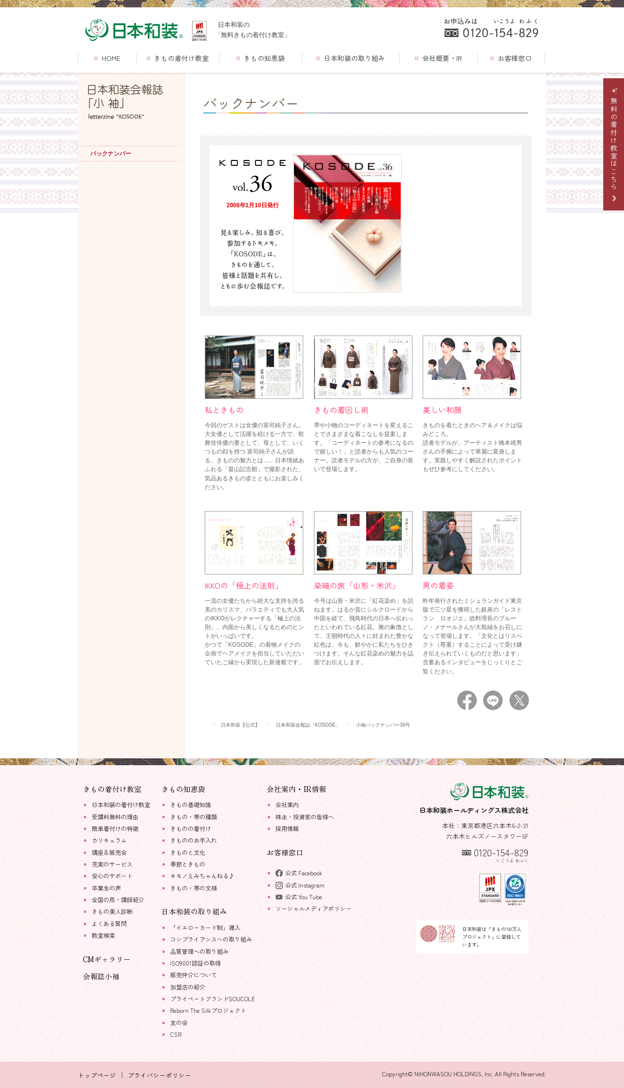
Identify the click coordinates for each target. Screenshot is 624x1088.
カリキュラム (109, 840)
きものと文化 (187, 852)
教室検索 (103, 935)
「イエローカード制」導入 (205, 927)
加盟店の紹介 (187, 987)
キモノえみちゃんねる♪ (202, 875)
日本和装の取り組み (350, 58)
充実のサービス (112, 864)
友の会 (179, 1022)
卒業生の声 (106, 888)
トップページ (97, 1075)
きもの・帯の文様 (193, 888)
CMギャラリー (107, 959)
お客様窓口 (511, 58)
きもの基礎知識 (190, 804)
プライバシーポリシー (159, 1075)
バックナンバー (110, 153)
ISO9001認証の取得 (195, 963)
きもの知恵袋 (260, 58)
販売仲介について (193, 974)
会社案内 (287, 804)
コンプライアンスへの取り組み (211, 939)
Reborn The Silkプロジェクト (208, 1010)
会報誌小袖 (101, 976)
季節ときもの (187, 864)
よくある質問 (109, 923)
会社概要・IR (438, 58)
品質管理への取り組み (199, 951)
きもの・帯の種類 (193, 816)
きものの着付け (190, 828)
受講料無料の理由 (115, 816)
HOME (107, 58)
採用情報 (287, 828)
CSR (175, 1034)
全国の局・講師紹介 (118, 899)
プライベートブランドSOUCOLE (212, 998)
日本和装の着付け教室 (121, 804)
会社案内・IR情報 (296, 789)
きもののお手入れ (193, 840)
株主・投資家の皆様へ (304, 816)
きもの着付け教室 (178, 58)
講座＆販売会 (109, 852)
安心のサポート (112, 875)
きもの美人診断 (112, 911)
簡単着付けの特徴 (115, 828)
